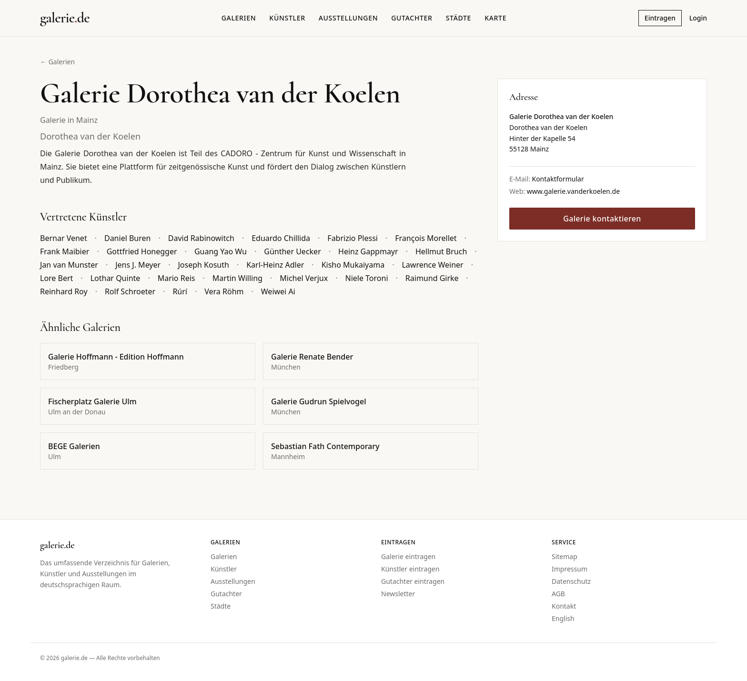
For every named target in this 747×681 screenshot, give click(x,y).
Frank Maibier (64, 251)
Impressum (569, 568)
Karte (495, 17)
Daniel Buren (127, 238)
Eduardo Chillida (281, 238)
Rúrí (179, 291)
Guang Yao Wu (220, 251)
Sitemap (564, 556)
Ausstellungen (348, 17)
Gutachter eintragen (412, 581)
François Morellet (425, 238)
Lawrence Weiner (432, 265)
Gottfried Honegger (142, 251)
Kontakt (564, 606)
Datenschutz (571, 581)
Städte (458, 17)
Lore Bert (56, 278)
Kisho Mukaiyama (353, 265)
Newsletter (398, 593)
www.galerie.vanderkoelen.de (573, 191)
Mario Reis (176, 278)
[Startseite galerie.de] (65, 18)
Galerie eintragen (408, 556)
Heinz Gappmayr (368, 251)
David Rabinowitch (201, 238)
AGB (558, 593)
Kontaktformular (558, 178)
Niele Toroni (366, 278)
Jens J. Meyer (138, 265)
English (563, 618)
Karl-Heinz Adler (275, 265)
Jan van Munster (69, 265)
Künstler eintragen (410, 568)
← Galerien (57, 61)
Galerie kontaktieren (602, 218)
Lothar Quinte (116, 278)
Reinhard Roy (64, 291)
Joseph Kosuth (203, 265)
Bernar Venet (63, 238)
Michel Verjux (304, 278)
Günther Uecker (292, 251)
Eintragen (660, 17)
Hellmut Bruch (441, 251)
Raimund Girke (432, 278)
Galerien (239, 17)
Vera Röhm (223, 291)
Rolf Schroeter (130, 291)
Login (698, 17)
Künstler (287, 17)
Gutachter (411, 17)
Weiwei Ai (278, 291)
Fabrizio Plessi (352, 238)
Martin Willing (237, 278)
